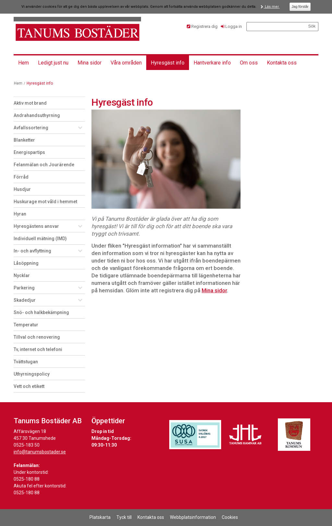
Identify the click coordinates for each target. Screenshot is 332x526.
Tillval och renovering (37, 337)
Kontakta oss (282, 63)
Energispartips (29, 152)
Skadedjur (25, 300)
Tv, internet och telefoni (38, 349)
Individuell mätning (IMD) (40, 238)
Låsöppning (26, 263)
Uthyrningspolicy (32, 374)
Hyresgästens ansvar (36, 226)
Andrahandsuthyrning (37, 115)
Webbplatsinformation (193, 517)
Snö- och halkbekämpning (41, 312)
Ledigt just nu (53, 63)
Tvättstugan (26, 361)
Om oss (249, 63)
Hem (23, 63)
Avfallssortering (31, 127)
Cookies (230, 517)
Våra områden (126, 63)
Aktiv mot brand (30, 103)
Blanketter (24, 140)
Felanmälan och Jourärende (44, 164)
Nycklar (22, 275)
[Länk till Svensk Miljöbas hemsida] (195, 434)
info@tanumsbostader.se (40, 451)
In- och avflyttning (32, 250)
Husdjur (22, 189)
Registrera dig (204, 26)
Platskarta (100, 517)
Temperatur (26, 324)
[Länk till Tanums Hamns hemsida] (245, 434)
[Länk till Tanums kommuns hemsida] (294, 434)
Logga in (233, 26)
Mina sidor (89, 63)
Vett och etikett (29, 386)
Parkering (24, 287)
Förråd (21, 177)
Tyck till (124, 517)
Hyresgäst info (167, 63)
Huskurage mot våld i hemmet (45, 201)
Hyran (20, 213)
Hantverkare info (212, 63)
